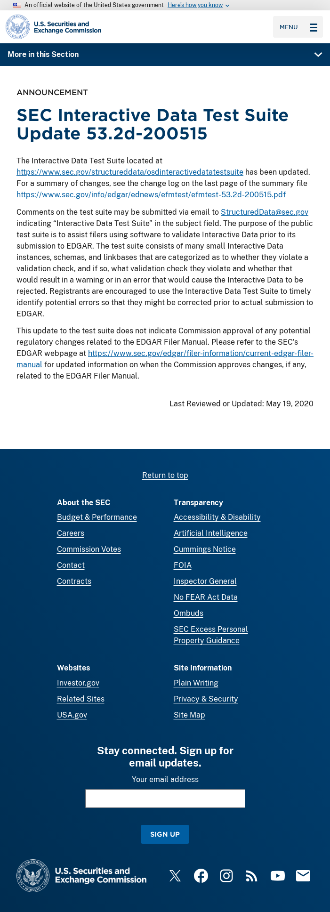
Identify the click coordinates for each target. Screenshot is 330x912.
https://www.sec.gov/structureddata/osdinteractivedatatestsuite (129, 172)
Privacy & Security (206, 698)
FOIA (183, 565)
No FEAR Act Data (206, 597)
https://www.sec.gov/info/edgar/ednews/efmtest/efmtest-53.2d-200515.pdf (151, 195)
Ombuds (188, 613)
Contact (71, 565)
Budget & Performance (97, 517)
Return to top (165, 475)
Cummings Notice (205, 549)
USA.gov (72, 714)
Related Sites (81, 698)
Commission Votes (89, 549)
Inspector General (205, 581)
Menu (298, 27)
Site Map (189, 714)
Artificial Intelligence (211, 533)
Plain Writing (196, 682)
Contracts (74, 581)
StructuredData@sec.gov (264, 212)
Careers (70, 533)
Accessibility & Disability (217, 517)
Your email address (165, 779)
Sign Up (165, 834)
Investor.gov (78, 682)
